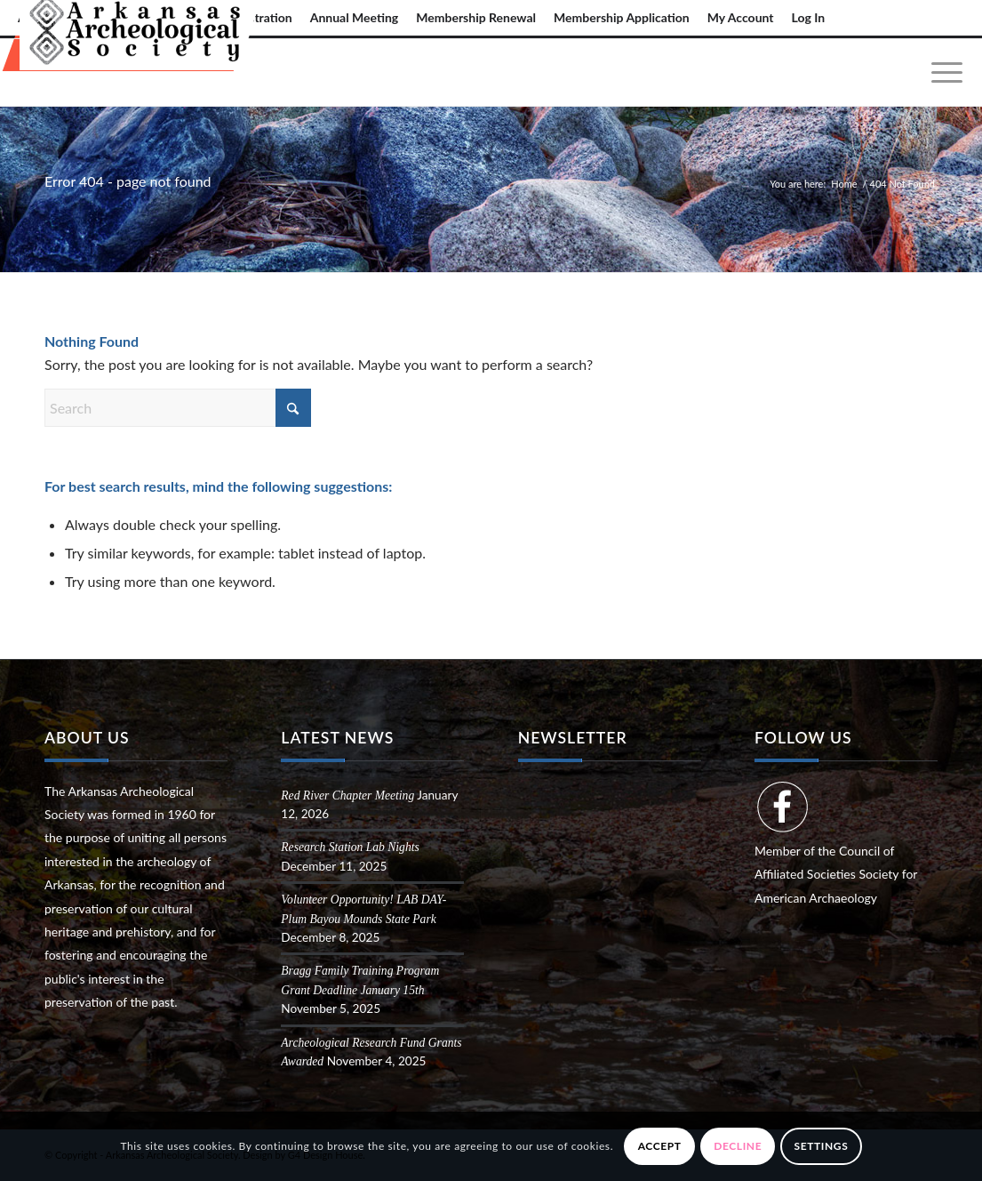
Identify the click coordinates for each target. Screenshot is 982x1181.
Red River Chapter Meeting (347, 795)
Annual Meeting (354, 17)
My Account (740, 17)
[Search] (177, 408)
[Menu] (941, 72)
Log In (809, 17)
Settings (821, 1146)
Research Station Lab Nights (350, 847)
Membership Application (622, 17)
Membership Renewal (476, 17)
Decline (738, 1146)
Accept (660, 1146)
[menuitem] (354, 18)
